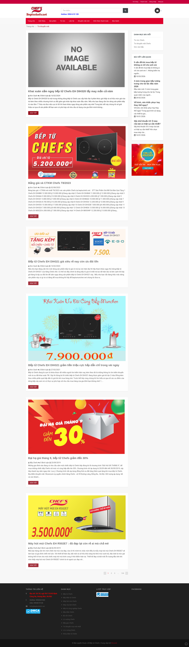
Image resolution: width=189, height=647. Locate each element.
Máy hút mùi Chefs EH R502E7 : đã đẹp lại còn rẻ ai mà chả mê (68, 544)
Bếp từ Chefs (68, 594)
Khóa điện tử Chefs (70, 634)
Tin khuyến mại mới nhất (72, 626)
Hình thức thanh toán (100, 21)
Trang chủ (31, 21)
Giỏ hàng (135, 2)
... (118, 574)
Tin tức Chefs (139, 40)
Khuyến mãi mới (83, 21)
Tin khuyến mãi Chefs (142, 44)
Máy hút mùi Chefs (70, 601)
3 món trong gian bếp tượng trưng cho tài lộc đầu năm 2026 (147, 83)
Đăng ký (160, 2)
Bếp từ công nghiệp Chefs (72, 608)
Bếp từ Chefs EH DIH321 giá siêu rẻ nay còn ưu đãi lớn (63, 262)
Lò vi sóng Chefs (69, 630)
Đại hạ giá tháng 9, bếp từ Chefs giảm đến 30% (58, 459)
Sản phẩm (52, 21)
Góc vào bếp (139, 47)
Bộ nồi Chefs (67, 616)
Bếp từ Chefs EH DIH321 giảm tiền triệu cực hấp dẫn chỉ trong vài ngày (73, 366)
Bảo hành (115, 21)
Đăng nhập (152, 2)
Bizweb (114, 643)
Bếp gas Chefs (68, 623)
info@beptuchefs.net (37, 606)
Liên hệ (71, 21)
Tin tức (62, 21)
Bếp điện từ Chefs (69, 597)
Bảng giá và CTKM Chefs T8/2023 (49, 184)
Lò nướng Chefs (69, 619)
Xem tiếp (33, 113)
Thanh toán (143, 2)
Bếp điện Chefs (68, 612)
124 (122, 574)
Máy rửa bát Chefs (69, 605)
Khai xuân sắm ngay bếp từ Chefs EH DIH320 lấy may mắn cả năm (70, 91)
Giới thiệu (42, 21)
